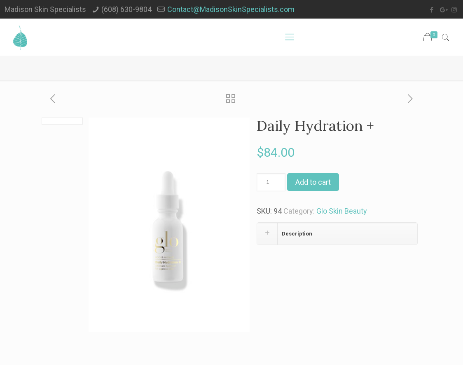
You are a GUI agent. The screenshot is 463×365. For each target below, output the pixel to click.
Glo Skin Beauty (341, 211)
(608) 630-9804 (126, 9)
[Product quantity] (271, 182)
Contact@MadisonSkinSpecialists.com (231, 9)
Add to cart (313, 182)
